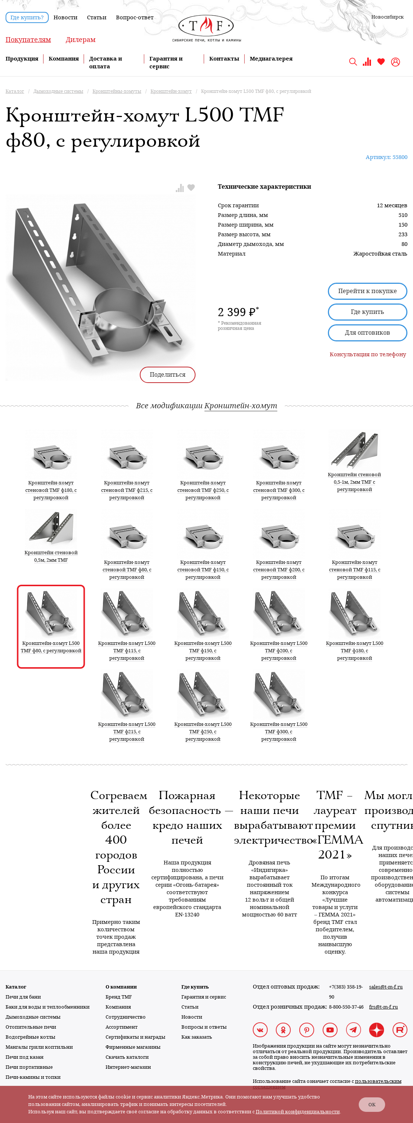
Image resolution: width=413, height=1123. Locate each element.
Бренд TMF (119, 997)
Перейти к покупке (367, 291)
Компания (64, 58)
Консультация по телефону (368, 354)
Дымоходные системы (33, 1017)
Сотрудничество (126, 1017)
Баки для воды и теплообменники (48, 1007)
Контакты (224, 58)
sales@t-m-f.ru (386, 987)
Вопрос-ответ (135, 17)
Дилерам (81, 39)
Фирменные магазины (133, 1047)
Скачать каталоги (127, 1057)
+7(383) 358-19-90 (346, 992)
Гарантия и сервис (203, 997)
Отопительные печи (31, 1027)
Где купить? (27, 17)
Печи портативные (29, 1067)
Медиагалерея (271, 58)
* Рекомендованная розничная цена (239, 326)
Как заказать (196, 1037)
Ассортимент (122, 1027)
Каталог (16, 987)
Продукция (22, 58)
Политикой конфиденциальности (298, 1111)
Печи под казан (24, 1057)
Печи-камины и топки (33, 1077)
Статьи (96, 17)
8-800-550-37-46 (346, 1007)
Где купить (367, 311)
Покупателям (28, 39)
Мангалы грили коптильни (39, 1047)
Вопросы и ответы (204, 1027)
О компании (121, 987)
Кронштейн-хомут (240, 405)
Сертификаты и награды (135, 1037)
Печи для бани (23, 997)
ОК (371, 1104)
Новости (65, 17)
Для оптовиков (367, 332)
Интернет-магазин (128, 1067)
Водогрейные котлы (30, 1037)
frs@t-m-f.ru (383, 1007)
